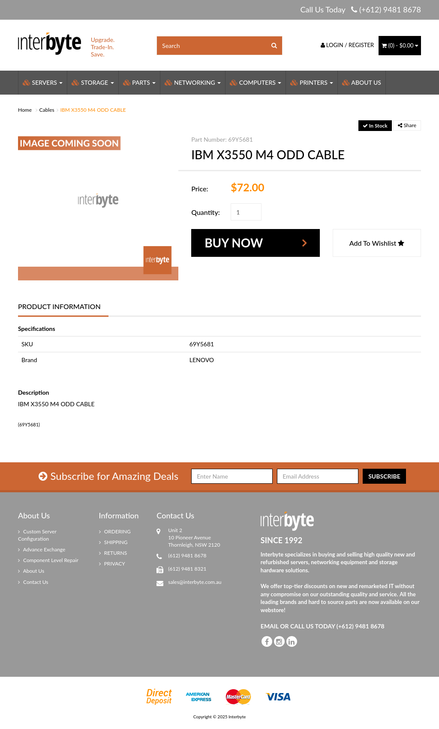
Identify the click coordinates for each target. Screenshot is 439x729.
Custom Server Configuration (37, 535)
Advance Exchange (41, 549)
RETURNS (113, 553)
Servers (43, 82)
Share (407, 125)
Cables (46, 110)
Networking (193, 82)
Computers (255, 82)
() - (400, 45)
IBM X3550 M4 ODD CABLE (93, 110)
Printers (311, 82)
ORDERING (115, 531)
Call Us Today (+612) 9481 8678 (360, 9)
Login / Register (347, 45)
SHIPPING (113, 542)
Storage (93, 82)
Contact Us (33, 582)
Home (25, 110)
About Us (361, 82)
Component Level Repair (48, 560)
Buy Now (233, 242)
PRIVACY (112, 563)
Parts (139, 82)
